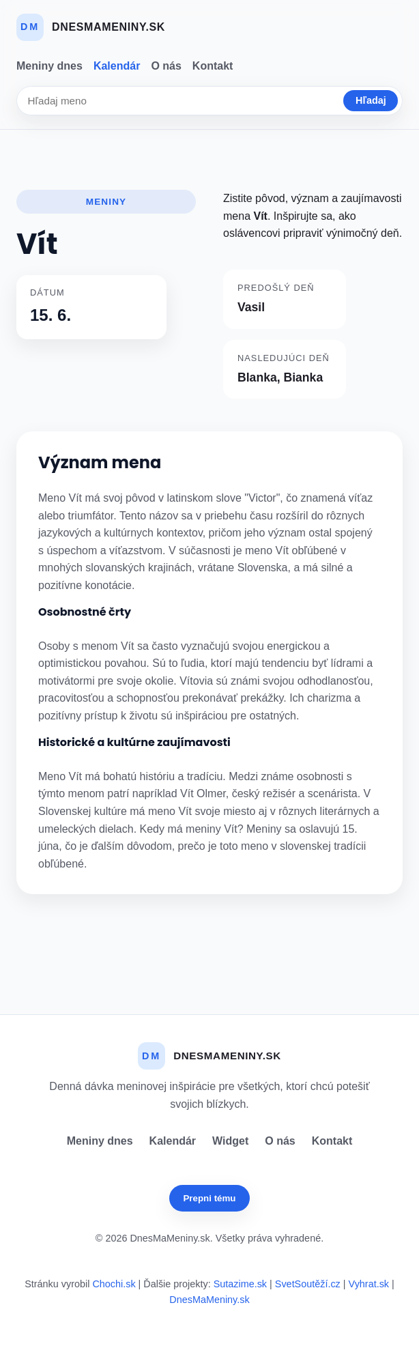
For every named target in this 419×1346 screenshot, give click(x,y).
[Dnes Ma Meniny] (90, 27)
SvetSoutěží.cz (308, 1283)
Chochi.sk (113, 1283)
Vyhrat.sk (369, 1283)
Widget (230, 1141)
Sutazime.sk (240, 1283)
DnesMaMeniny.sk (209, 1299)
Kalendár (116, 66)
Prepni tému (209, 1198)
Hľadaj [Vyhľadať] (371, 100)
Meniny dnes (49, 66)
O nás (166, 66)
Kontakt (212, 66)
